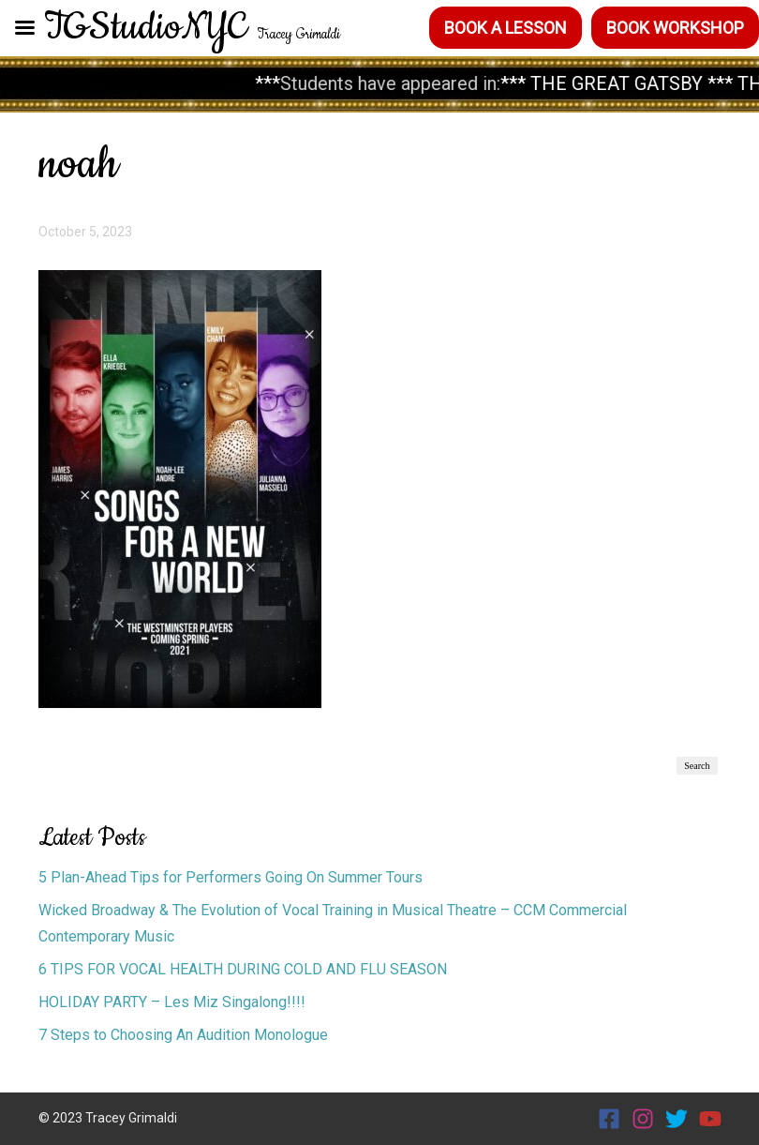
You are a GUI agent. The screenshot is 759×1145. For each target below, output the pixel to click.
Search (696, 766)
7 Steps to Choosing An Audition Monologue (185, 1035)
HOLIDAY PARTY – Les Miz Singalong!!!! (171, 1002)
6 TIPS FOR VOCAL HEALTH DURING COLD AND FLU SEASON (242, 969)
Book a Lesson (505, 28)
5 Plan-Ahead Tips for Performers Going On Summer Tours (230, 877)
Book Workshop (675, 28)
